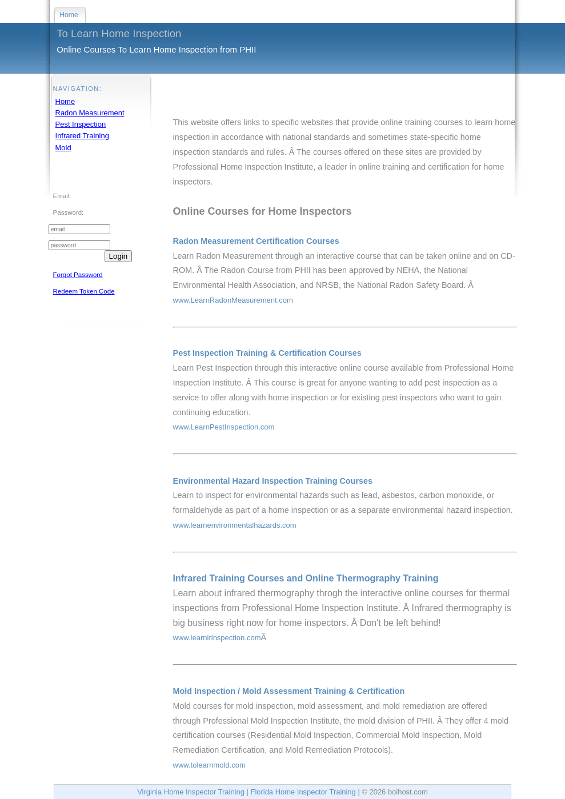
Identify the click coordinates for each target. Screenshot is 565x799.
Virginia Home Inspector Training (191, 792)
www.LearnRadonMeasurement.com (233, 300)
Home (65, 101)
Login (118, 256)
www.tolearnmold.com (209, 765)
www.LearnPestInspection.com (224, 427)
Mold (63, 147)
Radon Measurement (90, 113)
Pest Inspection (80, 124)
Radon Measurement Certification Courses (256, 241)
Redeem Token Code (84, 291)
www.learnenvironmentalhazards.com (234, 525)
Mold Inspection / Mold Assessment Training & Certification (289, 691)
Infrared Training (82, 135)
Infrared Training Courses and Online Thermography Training (306, 578)
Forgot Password (78, 274)
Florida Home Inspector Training (302, 792)
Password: (68, 212)
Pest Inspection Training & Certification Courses (267, 353)
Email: (62, 195)
